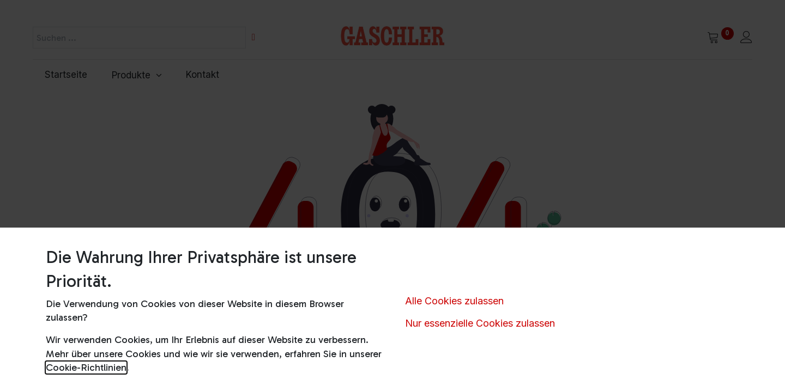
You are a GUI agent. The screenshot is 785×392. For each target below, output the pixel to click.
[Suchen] (253, 37)
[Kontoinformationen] (746, 38)
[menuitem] (66, 75)
